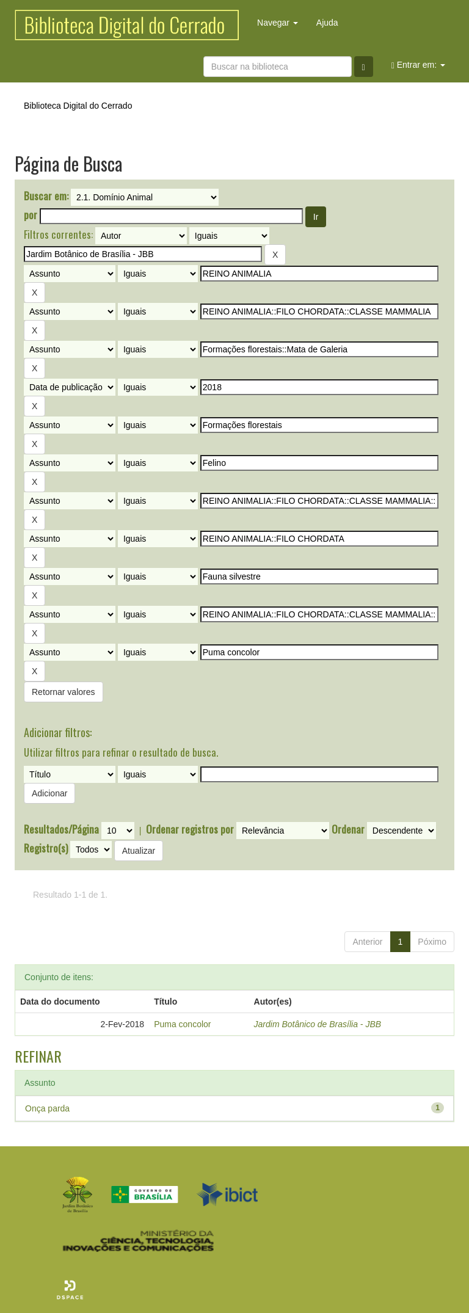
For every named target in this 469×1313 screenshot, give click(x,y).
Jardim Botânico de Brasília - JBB (318, 1024)
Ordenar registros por (190, 829)
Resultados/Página (61, 829)
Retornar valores (63, 692)
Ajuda (327, 22)
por (30, 215)
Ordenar (348, 829)
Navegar (277, 22)
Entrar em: (418, 65)
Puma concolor (182, 1024)
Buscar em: (46, 196)
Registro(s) (46, 848)
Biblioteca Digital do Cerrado (78, 106)
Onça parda (47, 1108)
